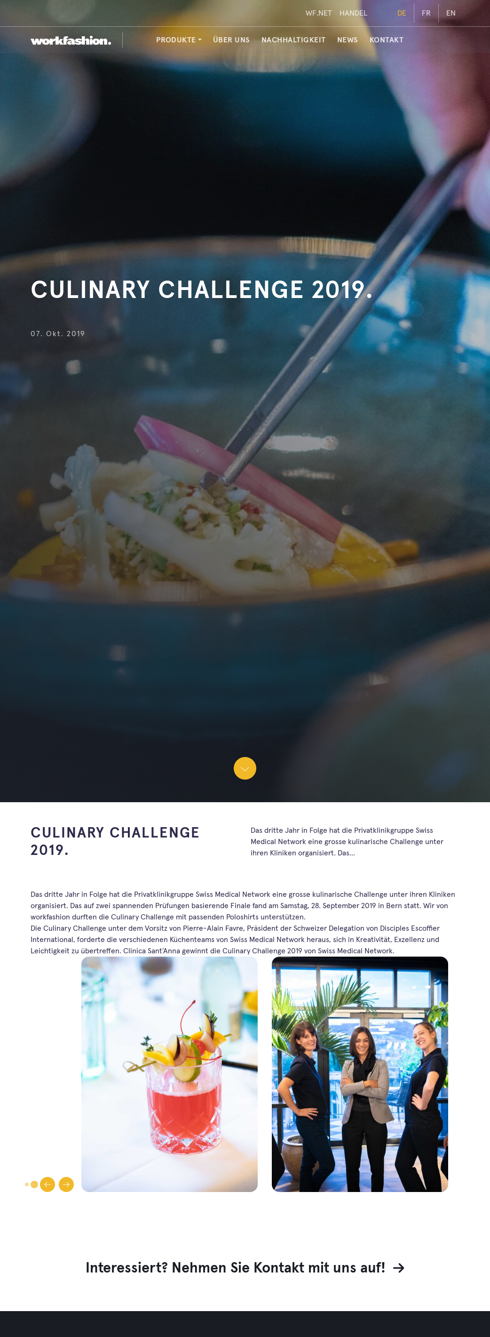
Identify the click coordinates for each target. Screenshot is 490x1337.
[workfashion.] (71, 40)
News (347, 40)
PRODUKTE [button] (176, 40)
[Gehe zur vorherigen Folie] (47, 1184)
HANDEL (353, 13)
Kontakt (387, 40)
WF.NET (319, 13)
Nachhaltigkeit (293, 40)
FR (426, 13)
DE (401, 13)
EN (451, 13)
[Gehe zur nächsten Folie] (66, 1184)
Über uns (231, 40)
